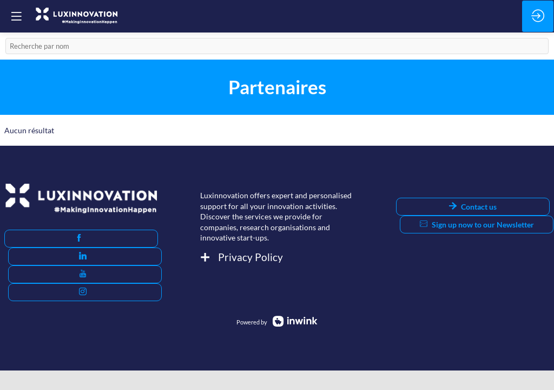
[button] (81, 239)
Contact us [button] (473, 206)
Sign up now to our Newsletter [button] (477, 224)
